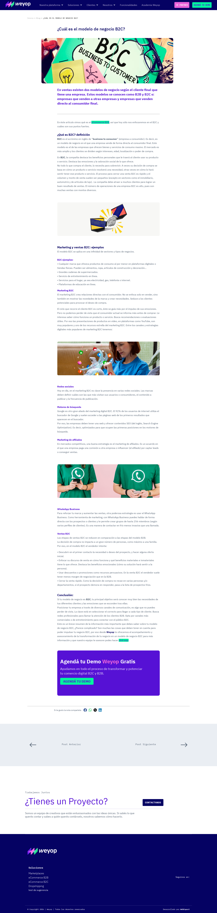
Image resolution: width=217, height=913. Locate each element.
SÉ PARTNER (182, 5)
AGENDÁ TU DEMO (202, 5)
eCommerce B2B (38, 877)
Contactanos (153, 802)
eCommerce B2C (38, 881)
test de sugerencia (38, 890)
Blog (38, 18)
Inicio (30, 18)
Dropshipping (36, 886)
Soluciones (36, 867)
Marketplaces (36, 873)
